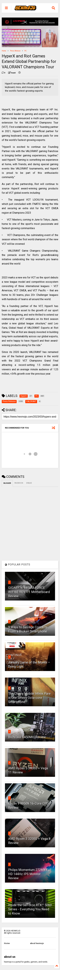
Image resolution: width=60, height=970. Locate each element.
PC (25, 51)
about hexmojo (37, 943)
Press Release (15, 51)
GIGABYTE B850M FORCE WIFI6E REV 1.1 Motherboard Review (29, 592)
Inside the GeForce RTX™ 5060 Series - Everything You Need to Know (30, 909)
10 (10, 899)
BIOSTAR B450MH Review (27, 737)
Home (4, 51)
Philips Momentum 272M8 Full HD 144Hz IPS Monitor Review (29, 874)
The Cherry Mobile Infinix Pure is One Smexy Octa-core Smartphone (29, 698)
